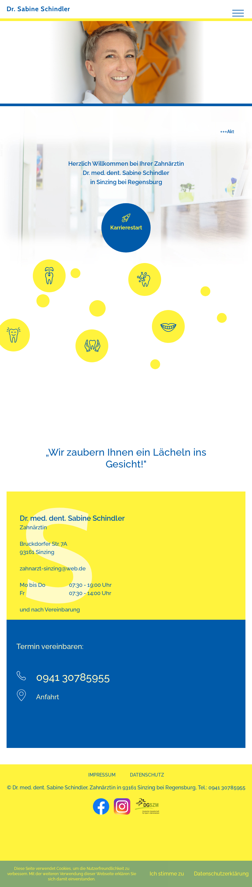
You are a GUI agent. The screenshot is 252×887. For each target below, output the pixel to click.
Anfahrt (47, 697)
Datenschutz (147, 775)
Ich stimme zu (167, 874)
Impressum (102, 775)
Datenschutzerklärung (221, 874)
